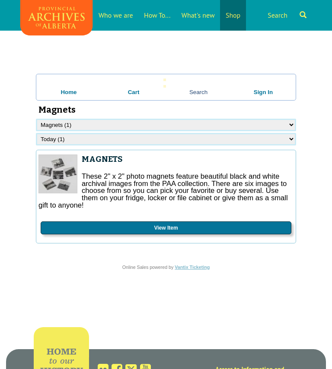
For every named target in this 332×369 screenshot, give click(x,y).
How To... (157, 15)
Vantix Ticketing (192, 267)
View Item (166, 228)
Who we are (116, 15)
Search (287, 15)
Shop (233, 15)
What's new (198, 15)
